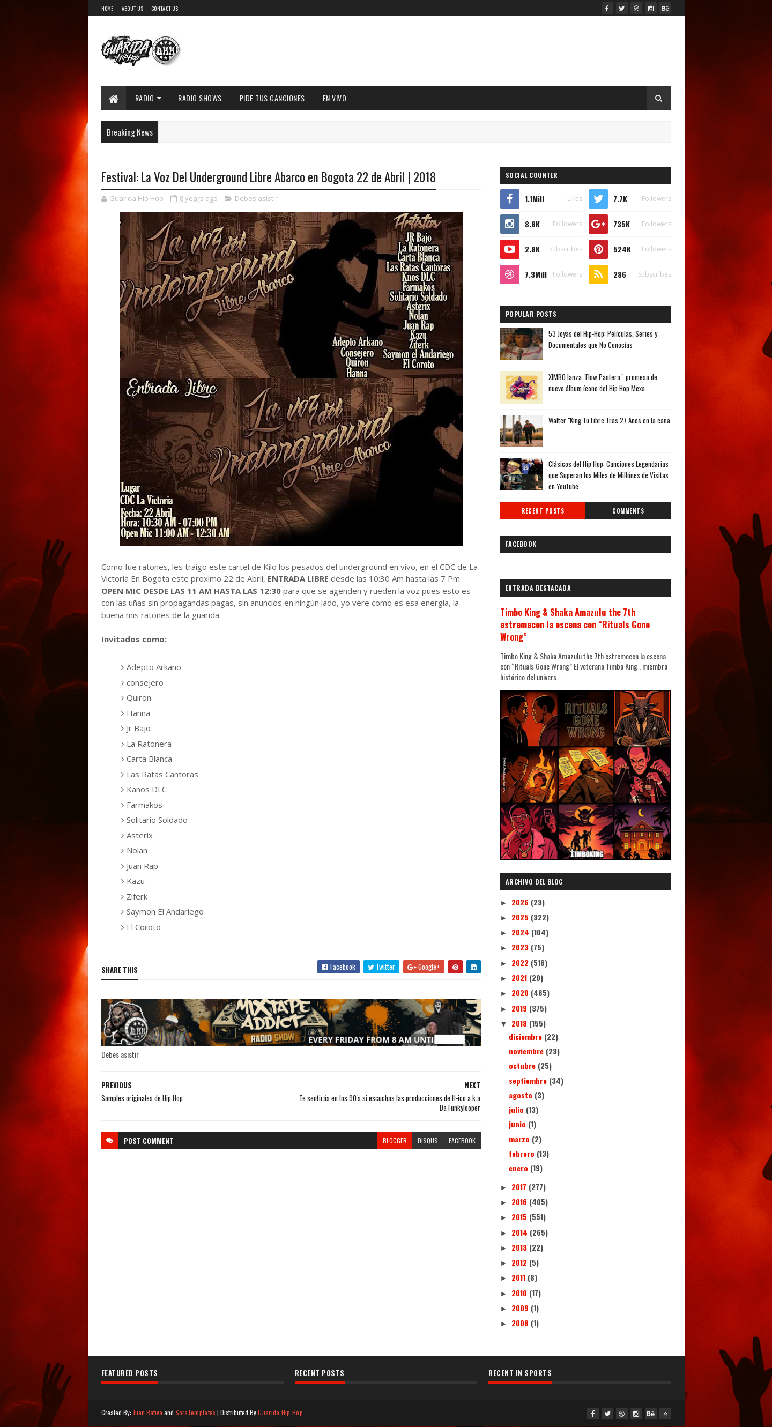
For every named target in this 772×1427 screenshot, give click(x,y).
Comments (628, 511)
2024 (521, 932)
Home (107, 8)
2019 (520, 1008)
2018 (520, 1023)
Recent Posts (542, 511)
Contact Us (164, 8)
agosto (522, 1095)
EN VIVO (335, 97)
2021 (520, 977)
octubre (523, 1065)
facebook (462, 1140)
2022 (521, 962)
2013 (520, 1247)
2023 (521, 947)
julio (517, 1109)
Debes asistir (256, 198)
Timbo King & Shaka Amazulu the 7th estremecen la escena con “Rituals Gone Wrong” (575, 624)
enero (519, 1167)
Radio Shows (200, 97)
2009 (521, 1307)
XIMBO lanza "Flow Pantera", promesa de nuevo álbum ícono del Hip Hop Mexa (602, 382)
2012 (520, 1262)
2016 (520, 1201)
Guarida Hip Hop (280, 1412)
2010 (520, 1292)
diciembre (526, 1036)
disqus (428, 1140)
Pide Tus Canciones (272, 97)
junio (518, 1123)
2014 (520, 1232)
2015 (520, 1216)
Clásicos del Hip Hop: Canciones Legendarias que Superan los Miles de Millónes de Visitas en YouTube (608, 475)
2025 (521, 917)
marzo (520, 1138)
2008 (521, 1322)
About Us (132, 8)
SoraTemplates (195, 1412)
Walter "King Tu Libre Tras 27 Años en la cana (609, 420)
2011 (519, 1277)
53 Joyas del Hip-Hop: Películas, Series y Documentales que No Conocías (602, 339)
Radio (144, 97)
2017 (520, 1186)
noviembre (527, 1051)
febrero (523, 1153)
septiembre (529, 1080)
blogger (395, 1140)
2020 (521, 992)
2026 (521, 902)
